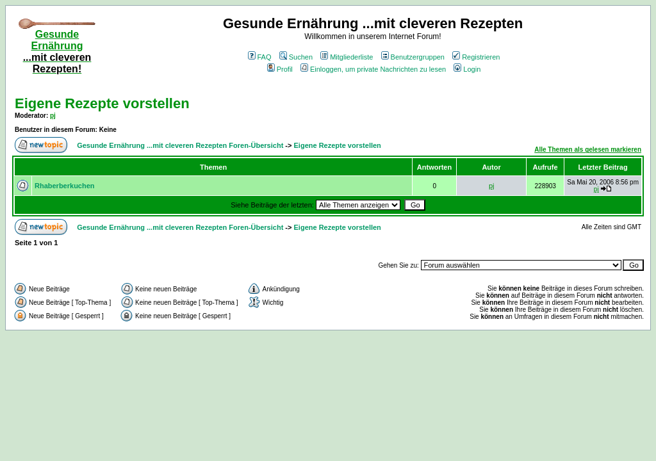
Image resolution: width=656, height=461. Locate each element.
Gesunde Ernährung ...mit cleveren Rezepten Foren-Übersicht (180, 145)
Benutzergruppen (413, 57)
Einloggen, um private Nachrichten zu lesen (373, 69)
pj (53, 115)
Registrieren (476, 57)
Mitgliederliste (346, 57)
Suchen (296, 57)
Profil (280, 69)
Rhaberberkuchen (65, 186)
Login (467, 69)
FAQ (260, 57)
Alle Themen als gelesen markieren (587, 149)
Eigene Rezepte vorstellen (102, 103)
